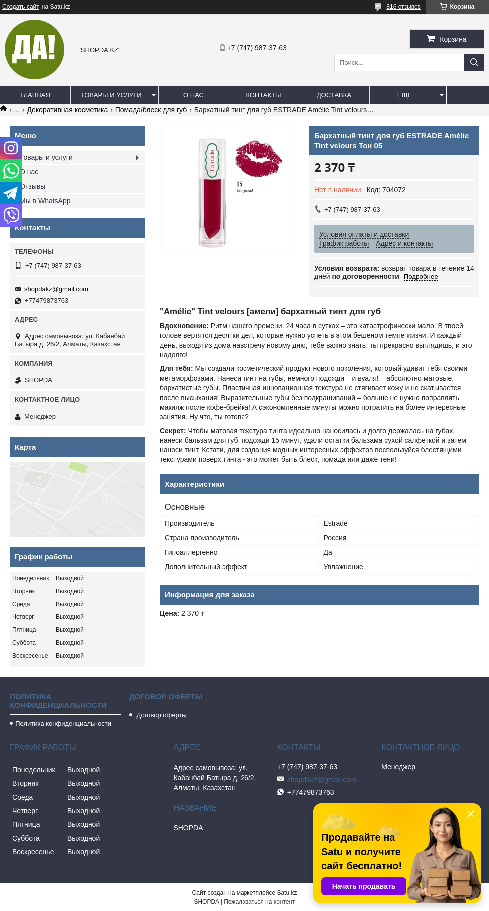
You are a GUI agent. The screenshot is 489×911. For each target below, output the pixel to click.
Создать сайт (20, 6)
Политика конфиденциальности (63, 723)
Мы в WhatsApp (45, 201)
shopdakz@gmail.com (56, 289)
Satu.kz (287, 892)
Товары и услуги (111, 95)
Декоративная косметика (67, 110)
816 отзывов (403, 6)
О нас (193, 95)
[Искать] (474, 62)
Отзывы (32, 186)
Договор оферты (161, 715)
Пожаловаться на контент (259, 901)
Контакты (263, 95)
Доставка (334, 95)
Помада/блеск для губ (151, 110)
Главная (35, 95)
